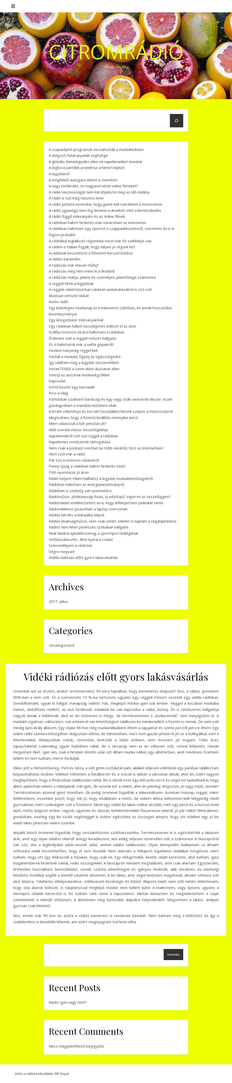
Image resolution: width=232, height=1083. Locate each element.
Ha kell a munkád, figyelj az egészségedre (85, 356)
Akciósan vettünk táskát (69, 295)
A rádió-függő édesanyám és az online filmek (87, 216)
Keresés (173, 954)
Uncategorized (61, 645)
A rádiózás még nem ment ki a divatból (82, 271)
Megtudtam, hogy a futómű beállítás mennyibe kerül (93, 417)
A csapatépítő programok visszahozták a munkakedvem (96, 149)
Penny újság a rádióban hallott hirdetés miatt (87, 466)
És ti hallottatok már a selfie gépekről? (81, 344)
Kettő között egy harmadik (72, 387)
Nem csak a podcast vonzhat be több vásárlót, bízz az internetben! (106, 447)
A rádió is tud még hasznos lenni (76, 197)
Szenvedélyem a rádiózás (70, 545)
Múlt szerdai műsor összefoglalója (78, 429)
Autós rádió (58, 301)
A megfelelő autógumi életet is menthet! (83, 179)
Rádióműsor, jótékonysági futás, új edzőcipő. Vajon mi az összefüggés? (110, 496)
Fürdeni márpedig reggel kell (73, 350)
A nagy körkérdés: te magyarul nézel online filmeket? (93, 185)
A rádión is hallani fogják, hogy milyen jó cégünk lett (92, 246)
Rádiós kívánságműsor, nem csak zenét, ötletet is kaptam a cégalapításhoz (113, 521)
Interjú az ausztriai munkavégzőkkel (79, 374)
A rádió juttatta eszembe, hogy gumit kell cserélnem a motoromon (105, 204)
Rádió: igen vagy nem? (68, 1002)
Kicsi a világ (58, 392)
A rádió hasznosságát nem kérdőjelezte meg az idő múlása (99, 192)
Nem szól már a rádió (67, 453)
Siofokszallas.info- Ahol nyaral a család (81, 539)
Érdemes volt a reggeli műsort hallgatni (82, 338)
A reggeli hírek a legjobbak (71, 283)
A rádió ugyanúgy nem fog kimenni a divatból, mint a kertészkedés (105, 210)
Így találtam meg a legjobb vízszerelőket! (84, 362)
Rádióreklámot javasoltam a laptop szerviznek (88, 508)
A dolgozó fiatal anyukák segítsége (78, 155)
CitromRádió (116, 51)
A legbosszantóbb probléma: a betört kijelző (87, 167)
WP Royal (61, 1073)
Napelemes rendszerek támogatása (79, 441)
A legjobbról (59, 173)
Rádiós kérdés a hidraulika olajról (76, 514)
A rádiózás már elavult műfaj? (74, 265)
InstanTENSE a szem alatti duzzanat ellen (84, 368)
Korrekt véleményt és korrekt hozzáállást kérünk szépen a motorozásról (111, 411)
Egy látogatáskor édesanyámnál (76, 319)
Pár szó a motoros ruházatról (74, 460)
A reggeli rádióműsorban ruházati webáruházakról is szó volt (100, 289)
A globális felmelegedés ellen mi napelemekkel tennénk (95, 161)
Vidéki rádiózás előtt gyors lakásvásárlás (83, 557)
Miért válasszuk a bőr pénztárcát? (77, 423)
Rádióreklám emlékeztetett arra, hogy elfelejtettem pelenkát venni (106, 502)
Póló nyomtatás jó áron (69, 472)
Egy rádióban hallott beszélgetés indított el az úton (92, 326)
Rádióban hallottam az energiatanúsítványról (86, 484)
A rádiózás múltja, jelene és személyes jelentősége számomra (102, 277)
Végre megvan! (62, 551)
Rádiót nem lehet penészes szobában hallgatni (88, 527)
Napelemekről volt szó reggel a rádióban (83, 435)
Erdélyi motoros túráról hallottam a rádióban (86, 332)
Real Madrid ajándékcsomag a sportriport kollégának (93, 533)
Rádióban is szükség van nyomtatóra (80, 490)
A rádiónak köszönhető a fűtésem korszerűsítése (91, 252)
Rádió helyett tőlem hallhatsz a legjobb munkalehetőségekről (101, 478)
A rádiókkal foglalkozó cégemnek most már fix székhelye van (100, 240)
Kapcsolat (57, 380)
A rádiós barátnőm (64, 258)
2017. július (58, 601)
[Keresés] (176, 120)
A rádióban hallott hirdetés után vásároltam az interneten (97, 222)
